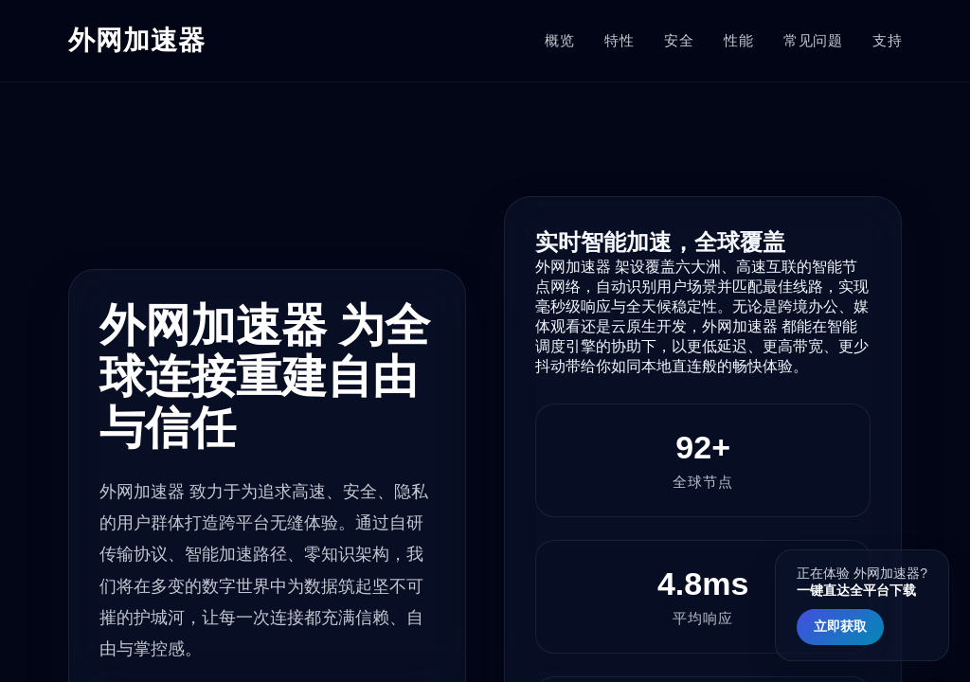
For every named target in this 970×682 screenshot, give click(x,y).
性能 (738, 40)
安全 (678, 40)
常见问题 (812, 40)
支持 (887, 40)
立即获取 (840, 626)
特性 (619, 40)
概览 (559, 40)
